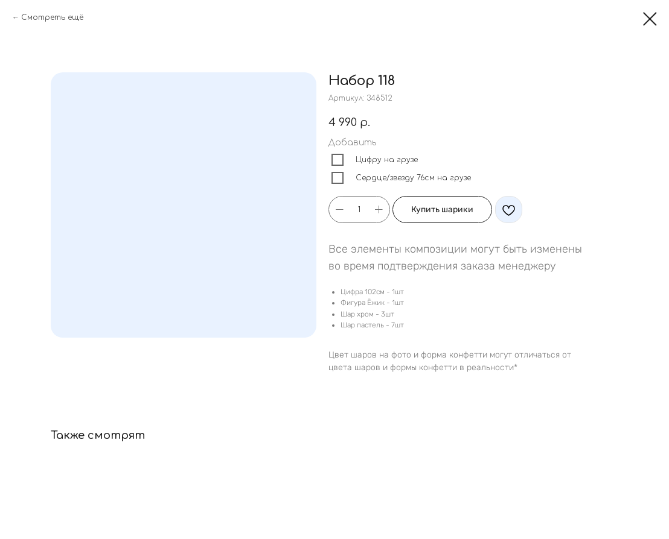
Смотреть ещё (52, 17)
